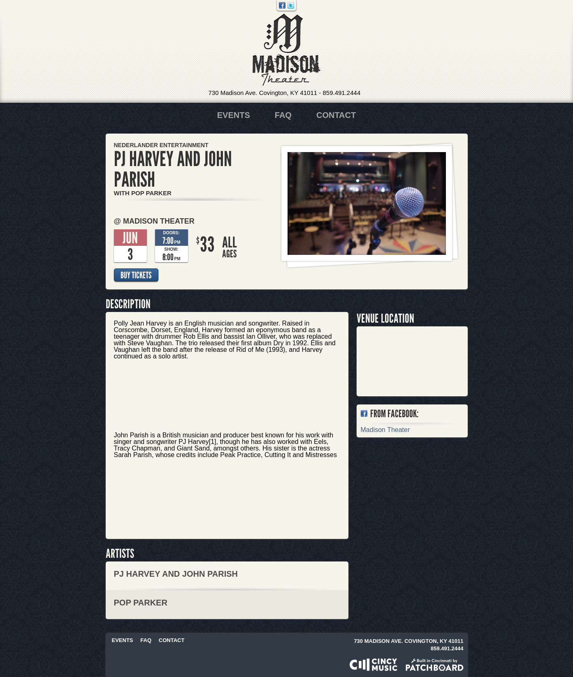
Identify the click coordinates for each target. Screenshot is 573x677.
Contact (336, 115)
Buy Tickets (136, 275)
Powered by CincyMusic (373, 665)
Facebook (282, 5)
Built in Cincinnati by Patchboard (435, 665)
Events (233, 115)
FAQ (283, 115)
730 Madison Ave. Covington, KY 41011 (263, 92)
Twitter (291, 5)
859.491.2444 (341, 92)
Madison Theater (286, 50)
